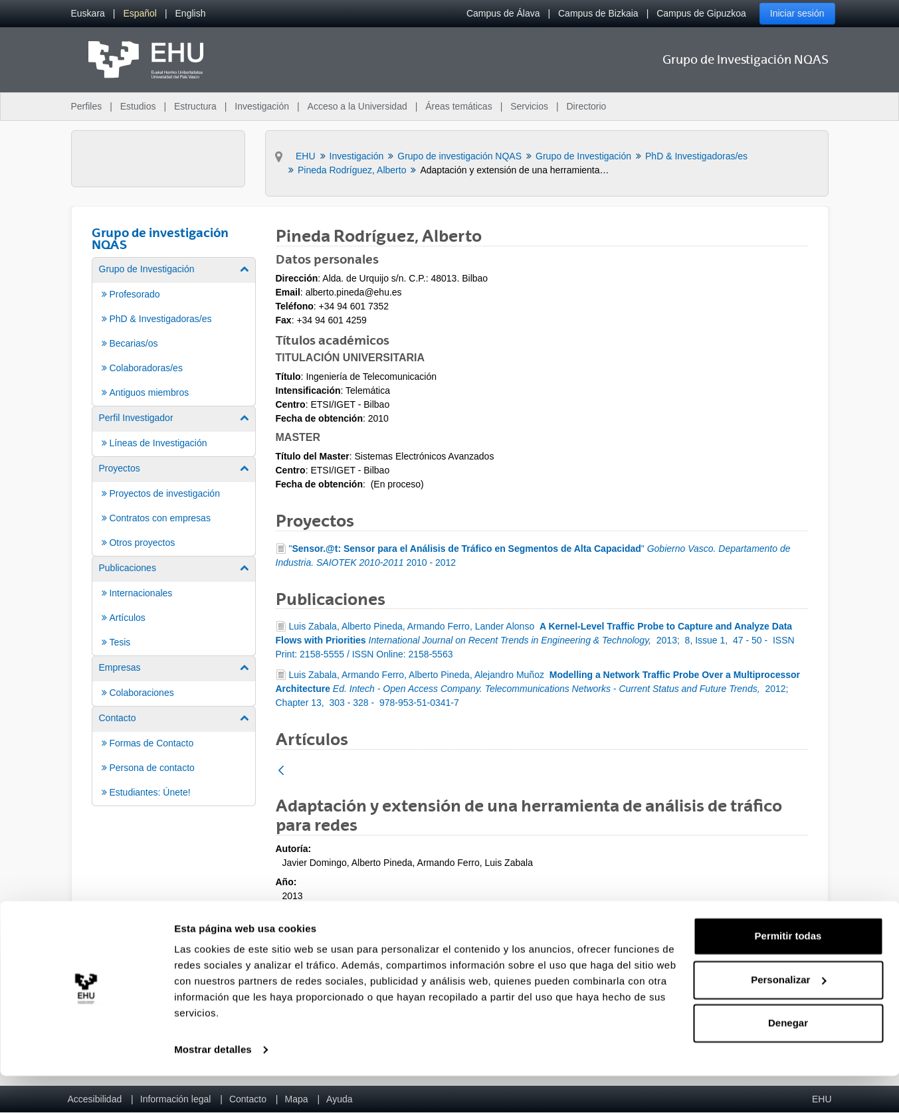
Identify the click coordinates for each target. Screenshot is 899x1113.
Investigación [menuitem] (262, 106)
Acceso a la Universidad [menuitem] (357, 106)
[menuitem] (88, 13)
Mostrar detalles (213, 1086)
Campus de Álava (503, 13)
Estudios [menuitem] (138, 106)
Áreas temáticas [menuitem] (458, 106)
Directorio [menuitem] (587, 106)
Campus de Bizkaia (598, 13)
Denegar (788, 1060)
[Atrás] (281, 771)
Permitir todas (788, 973)
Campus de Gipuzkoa (701, 13)
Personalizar (788, 1016)
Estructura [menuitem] (195, 106)
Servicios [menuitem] (529, 106)
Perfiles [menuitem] (86, 106)
